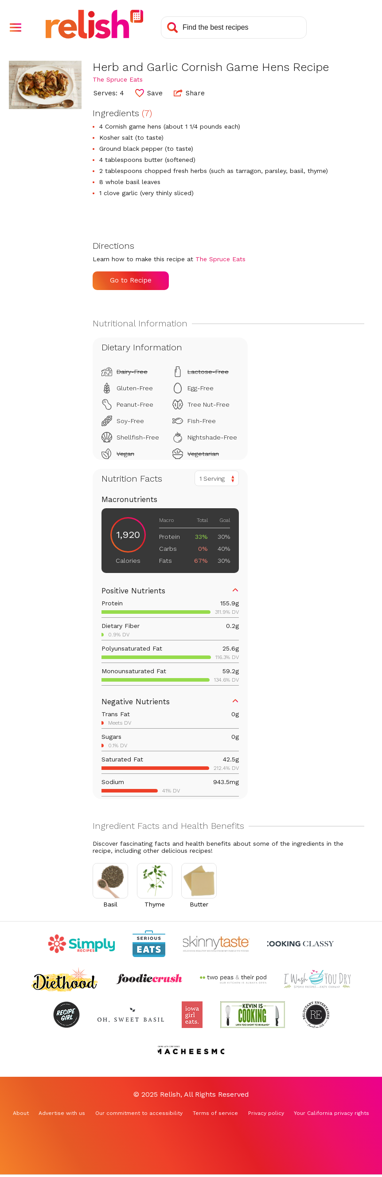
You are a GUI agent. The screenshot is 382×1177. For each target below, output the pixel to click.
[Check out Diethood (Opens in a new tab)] (64, 979)
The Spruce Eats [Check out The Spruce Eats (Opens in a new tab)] (118, 79)
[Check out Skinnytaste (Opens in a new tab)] (216, 943)
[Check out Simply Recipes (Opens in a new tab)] (81, 943)
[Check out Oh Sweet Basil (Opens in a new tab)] (130, 1014)
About (21, 1113)
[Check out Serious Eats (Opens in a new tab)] (149, 943)
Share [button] (189, 92)
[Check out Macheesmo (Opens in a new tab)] (191, 1050)
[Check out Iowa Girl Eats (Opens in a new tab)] (192, 1014)
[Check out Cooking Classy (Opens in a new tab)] (300, 943)
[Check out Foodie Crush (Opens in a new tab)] (149, 979)
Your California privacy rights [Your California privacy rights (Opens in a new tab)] (331, 1113)
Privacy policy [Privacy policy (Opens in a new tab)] (266, 1113)
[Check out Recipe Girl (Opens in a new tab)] (66, 1014)
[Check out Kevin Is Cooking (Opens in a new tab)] (252, 1014)
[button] (15, 27)
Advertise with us (62, 1113)
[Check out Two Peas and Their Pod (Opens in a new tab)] (233, 979)
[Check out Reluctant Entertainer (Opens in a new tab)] (316, 1014)
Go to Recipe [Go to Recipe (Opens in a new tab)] (131, 280)
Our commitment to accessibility (139, 1113)
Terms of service (215, 1113)
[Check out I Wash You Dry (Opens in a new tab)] (317, 979)
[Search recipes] (234, 27)
